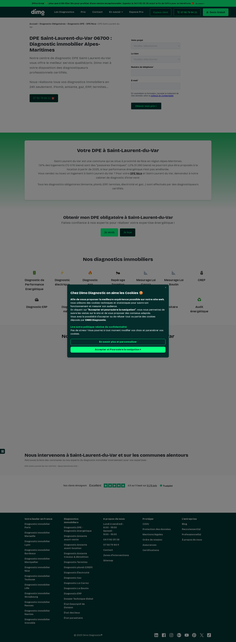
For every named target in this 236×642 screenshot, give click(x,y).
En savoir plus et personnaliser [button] (118, 341)
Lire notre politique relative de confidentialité (98, 326)
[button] (165, 287)
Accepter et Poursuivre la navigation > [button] (118, 349)
